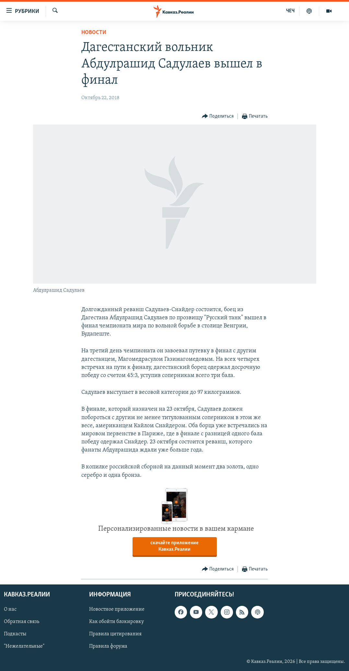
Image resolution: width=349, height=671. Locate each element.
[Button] (218, 116)
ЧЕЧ (290, 11)
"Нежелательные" (24, 646)
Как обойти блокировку (116, 621)
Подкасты (15, 634)
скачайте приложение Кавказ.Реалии (174, 546)
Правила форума (108, 646)
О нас (10, 609)
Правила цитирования (115, 634)
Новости (93, 32)
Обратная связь (21, 621)
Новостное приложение (117, 609)
